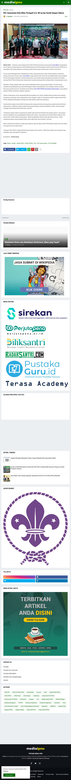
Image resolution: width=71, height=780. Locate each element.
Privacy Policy (50, 774)
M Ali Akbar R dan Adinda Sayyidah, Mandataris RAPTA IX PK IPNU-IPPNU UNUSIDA (35, 475)
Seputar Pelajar (20, 709)
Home (39, 776)
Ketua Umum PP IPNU (48, 695)
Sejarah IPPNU (8, 709)
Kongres (31, 699)
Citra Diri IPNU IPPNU (18, 692)
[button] (2, 2)
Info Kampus (26, 695)
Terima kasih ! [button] (9, 775)
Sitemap (5, 771)
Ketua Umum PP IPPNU (11, 699)
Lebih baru (5, 218)
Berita (11, 9)
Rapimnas (44, 706)
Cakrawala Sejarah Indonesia (40, 758)
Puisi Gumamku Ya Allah (11, 706)
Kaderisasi (36, 695)
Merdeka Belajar (60, 699)
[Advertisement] (35, 175)
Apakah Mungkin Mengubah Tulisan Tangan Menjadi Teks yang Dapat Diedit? (33, 458)
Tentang (32, 776)
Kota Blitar (56, 65)
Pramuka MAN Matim (9, 673)
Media (4, 756)
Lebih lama (65, 218)
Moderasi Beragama (10, 702)
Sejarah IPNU (62, 706)
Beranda (5, 9)
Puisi (64, 702)
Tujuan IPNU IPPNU (44, 709)
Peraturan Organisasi (45, 702)
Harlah (14, 143)
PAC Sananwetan (42, 143)
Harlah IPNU (20, 143)
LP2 (38, 699)
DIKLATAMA (30, 692)
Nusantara (64, 756)
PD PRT (20, 702)
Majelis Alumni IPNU (47, 699)
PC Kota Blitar (52, 143)
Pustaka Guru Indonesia (10, 670)
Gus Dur (39, 692)
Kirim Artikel (32, 774)
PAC (35, 143)
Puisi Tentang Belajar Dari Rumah (30, 706)
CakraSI (5, 680)
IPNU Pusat (17, 695)
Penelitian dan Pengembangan (12, 677)
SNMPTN (52, 706)
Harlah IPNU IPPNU (55, 692)
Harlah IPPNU (29, 143)
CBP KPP (7, 692)
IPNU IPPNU (8, 695)
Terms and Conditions (62, 774)
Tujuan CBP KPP (31, 709)
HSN (45, 692)
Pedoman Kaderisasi (31, 702)
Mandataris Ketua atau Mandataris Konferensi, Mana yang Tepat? (32, 242)
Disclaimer (41, 774)
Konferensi (23, 699)
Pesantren (57, 702)
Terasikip (6, 667)
